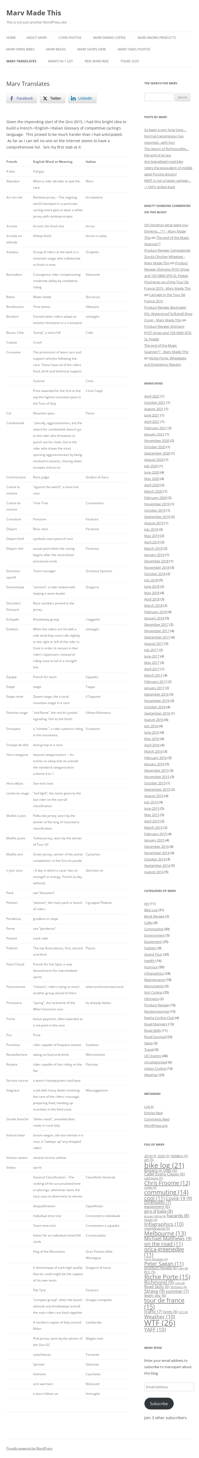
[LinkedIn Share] (82, 98)
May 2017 (151, 662)
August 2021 (154, 408)
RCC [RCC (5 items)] (149, 1272)
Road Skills (152, 1030)
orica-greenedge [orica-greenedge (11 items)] (164, 1251)
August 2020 (154, 459)
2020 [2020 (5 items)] (163, 1156)
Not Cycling (153, 992)
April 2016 (152, 745)
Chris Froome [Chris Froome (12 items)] (167, 1183)
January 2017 (154, 688)
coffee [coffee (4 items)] (150, 1187)
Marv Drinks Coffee (109, 37)
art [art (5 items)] (148, 1159)
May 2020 (151, 478)
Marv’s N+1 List (60, 61)
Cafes (148, 922)
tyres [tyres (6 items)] (170, 1311)
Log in (149, 1106)
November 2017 (156, 630)
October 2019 (154, 510)
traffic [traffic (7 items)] (153, 1311)
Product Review (156, 1005)
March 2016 (153, 751)
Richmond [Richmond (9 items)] (159, 1282)
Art (146, 903)
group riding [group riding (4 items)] (155, 1216)
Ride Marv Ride (97, 61)
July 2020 (151, 466)
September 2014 (157, 865)
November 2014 (156, 852)
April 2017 (152, 668)
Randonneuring (156, 1011)
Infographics (154, 973)
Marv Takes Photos (134, 49)
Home (11, 37)
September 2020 (157, 453)
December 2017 (156, 624)
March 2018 (153, 605)
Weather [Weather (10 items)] (159, 1316)
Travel (149, 1049)
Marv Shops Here (92, 49)
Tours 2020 (129, 61)
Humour (151, 967)
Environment (154, 935)
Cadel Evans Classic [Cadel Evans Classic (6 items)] (164, 1174)
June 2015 (151, 808)
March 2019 (153, 548)
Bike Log (150, 910)
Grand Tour (153, 954)
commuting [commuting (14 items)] (166, 1192)
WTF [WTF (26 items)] (159, 1322)
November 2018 (156, 567)
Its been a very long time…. (165, 129)
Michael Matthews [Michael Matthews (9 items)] (167, 1238)
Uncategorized (155, 1062)
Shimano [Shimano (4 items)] (178, 1287)
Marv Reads (56, 49)
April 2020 (152, 485)
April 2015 (152, 821)
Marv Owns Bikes (20, 49)
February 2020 (155, 497)
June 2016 (151, 732)
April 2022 (152, 396)
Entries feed (153, 1112)
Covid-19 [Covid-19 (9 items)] (179, 1198)
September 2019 (157, 516)
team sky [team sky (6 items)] (155, 1295)
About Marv (36, 37)
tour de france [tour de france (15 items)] (164, 1303)
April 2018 (152, 599)
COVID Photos (70, 37)
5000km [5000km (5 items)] (179, 1156)
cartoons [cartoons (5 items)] (153, 1178)
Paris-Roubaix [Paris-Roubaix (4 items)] (156, 1259)
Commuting (153, 929)
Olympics (151, 998)
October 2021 (154, 402)
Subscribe (159, 1403)
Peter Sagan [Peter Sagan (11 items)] (164, 1263)
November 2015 (156, 776)
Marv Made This (33, 12)
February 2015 (155, 833)
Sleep (148, 1043)
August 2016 (154, 719)
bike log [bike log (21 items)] (164, 1165)
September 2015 (157, 789)
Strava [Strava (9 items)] (154, 1291)
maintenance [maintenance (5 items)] (157, 1228)
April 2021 (152, 421)
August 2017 (154, 643)
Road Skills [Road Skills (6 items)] (156, 1286)
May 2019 (151, 535)
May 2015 (151, 814)
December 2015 (156, 770)
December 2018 (156, 561)
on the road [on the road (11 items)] (163, 1243)
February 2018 (155, 611)
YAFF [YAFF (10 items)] (155, 1329)
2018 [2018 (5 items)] (150, 1156)
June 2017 (151, 656)
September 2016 (157, 713)
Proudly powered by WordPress (29, 1448)
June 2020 (151, 472)
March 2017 (153, 675)
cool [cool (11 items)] (154, 1198)
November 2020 (156, 440)
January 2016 (154, 764)
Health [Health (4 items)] (150, 1220)
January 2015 (154, 840)
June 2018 (151, 586)
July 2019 (151, 529)
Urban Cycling (155, 1068)
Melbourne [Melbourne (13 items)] (165, 1233)
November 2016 (156, 700)
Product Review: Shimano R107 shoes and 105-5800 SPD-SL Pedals (166, 269)
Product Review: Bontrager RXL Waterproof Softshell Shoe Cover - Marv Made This (168, 313)
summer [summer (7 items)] (177, 1291)
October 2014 (154, 859)
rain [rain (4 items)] (183, 1268)
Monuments (154, 986)
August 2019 (154, 523)
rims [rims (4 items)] (180, 1283)
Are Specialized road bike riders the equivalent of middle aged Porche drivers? (168, 168)
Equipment (153, 941)
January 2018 (154, 618)
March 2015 (153, 827)
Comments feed (156, 1119)
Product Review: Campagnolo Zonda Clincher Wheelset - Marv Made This (167, 256)
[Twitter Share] (52, 98)
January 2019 (154, 554)
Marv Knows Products (157, 37)
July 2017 (151, 649)
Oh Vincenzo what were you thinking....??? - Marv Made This (166, 231)
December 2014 (156, 846)
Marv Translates (21, 61)
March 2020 (153, 491)
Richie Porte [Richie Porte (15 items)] (167, 1276)
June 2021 (151, 415)
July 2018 (151, 580)
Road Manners (155, 1024)
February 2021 (155, 427)
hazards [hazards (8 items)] (178, 1215)
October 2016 (154, 707)
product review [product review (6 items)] (160, 1267)
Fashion (150, 948)
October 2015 (154, 783)
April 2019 (152, 542)
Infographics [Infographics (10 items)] (164, 1224)
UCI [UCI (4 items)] (183, 1312)
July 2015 (151, 802)
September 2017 (157, 637)
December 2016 (156, 694)
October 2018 (154, 573)
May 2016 (151, 738)
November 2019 (156, 504)
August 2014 (154, 871)
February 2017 (155, 681)
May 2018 (151, 592)
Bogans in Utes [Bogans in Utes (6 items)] (160, 1170)
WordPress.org (156, 1125)
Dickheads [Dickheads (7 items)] (157, 1202)
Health (149, 960)
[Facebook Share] (21, 98)
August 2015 (154, 795)
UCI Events (152, 1055)
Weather (151, 1074)
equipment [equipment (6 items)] (157, 1206)
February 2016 (155, 757)
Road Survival (155, 1036)
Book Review (154, 916)
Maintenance (154, 979)
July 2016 (151, 726)
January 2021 (154, 434)
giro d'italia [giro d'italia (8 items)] (158, 1211)
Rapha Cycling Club (159, 1017)
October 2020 (154, 447)
